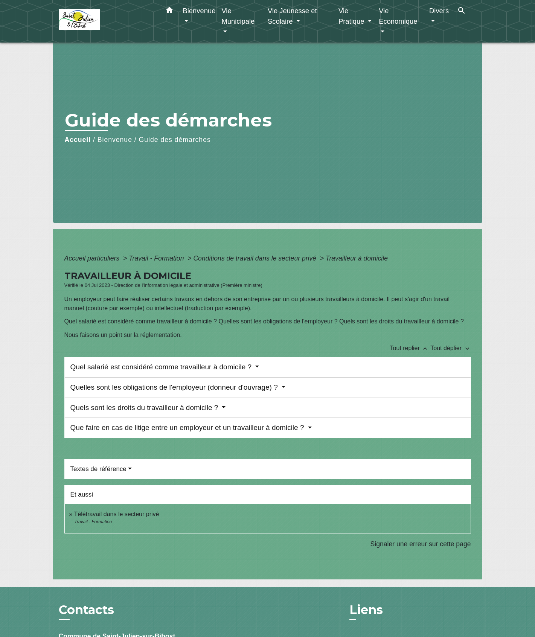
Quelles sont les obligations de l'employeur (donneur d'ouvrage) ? (175, 387)
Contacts (86, 610)
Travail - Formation (157, 258)
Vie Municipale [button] (238, 16)
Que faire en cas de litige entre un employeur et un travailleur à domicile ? (188, 427)
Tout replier (410, 348)
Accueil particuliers (93, 258)
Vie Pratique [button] (352, 16)
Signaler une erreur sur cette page (420, 544)
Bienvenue (115, 139)
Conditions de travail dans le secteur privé (255, 258)
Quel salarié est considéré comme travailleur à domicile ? (162, 367)
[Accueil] (106, 21)
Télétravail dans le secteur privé (116, 514)
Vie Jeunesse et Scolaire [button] (292, 16)
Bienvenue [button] (199, 11)
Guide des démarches (175, 139)
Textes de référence (98, 468)
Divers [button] (439, 11)
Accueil (78, 139)
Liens (366, 609)
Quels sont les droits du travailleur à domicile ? (145, 407)
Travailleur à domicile (357, 258)
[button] (169, 12)
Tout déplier (450, 348)
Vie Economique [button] (398, 16)
